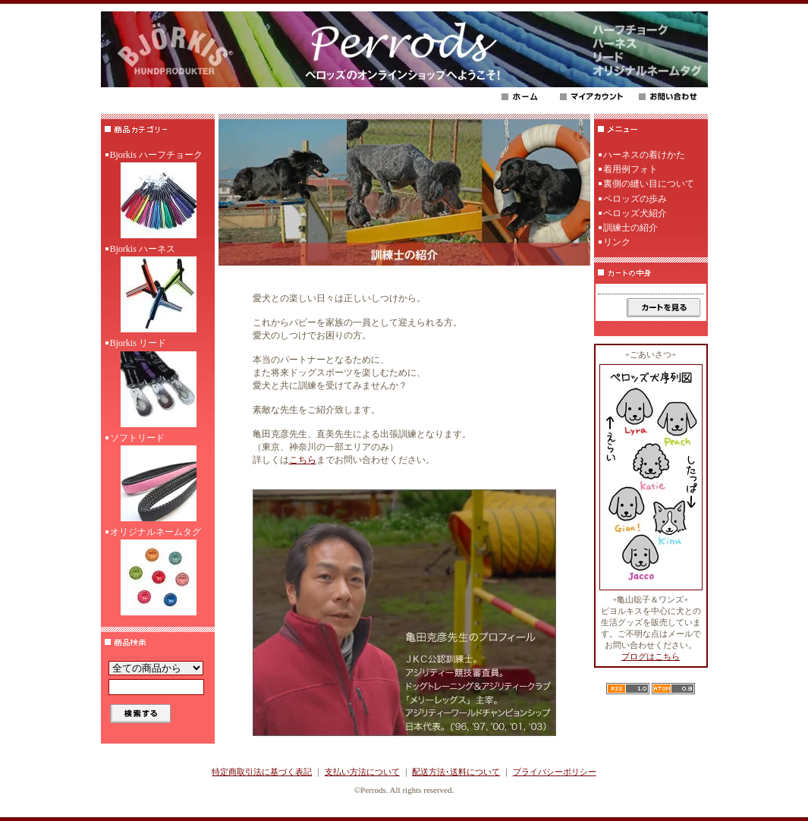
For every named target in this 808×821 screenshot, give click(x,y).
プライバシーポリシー (554, 771)
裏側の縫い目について (648, 183)
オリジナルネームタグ (158, 573)
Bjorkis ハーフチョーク (158, 195)
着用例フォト (630, 169)
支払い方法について (362, 771)
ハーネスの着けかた (644, 154)
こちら (302, 460)
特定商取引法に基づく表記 (262, 771)
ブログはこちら (650, 656)
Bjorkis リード (158, 384)
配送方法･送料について (456, 771)
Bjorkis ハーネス (158, 290)
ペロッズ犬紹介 (635, 213)
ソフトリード (158, 479)
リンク (616, 242)
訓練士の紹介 (630, 227)
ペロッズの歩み (635, 198)
